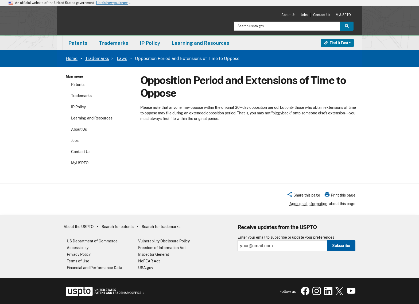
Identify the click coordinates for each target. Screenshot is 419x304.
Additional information (308, 204)
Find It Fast (336, 43)
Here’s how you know (113, 3)
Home (71, 58)
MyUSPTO (343, 15)
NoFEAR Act (149, 261)
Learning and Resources (91, 118)
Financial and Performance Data (94, 268)
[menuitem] (78, 42)
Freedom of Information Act (162, 248)
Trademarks (97, 58)
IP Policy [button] (150, 43)
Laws (122, 58)
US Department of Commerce (92, 241)
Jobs (304, 15)
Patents (77, 84)
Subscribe (341, 245)
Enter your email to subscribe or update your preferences (286, 237)
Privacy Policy (79, 254)
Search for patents (118, 227)
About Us (288, 15)
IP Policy (78, 107)
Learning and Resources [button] (200, 43)
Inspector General (153, 254)
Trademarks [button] (113, 43)
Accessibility (77, 248)
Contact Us (321, 15)
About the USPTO (79, 227)
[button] (303, 196)
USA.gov (145, 268)
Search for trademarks (161, 227)
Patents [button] (77, 43)
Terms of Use (78, 261)
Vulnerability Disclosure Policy (164, 241)
